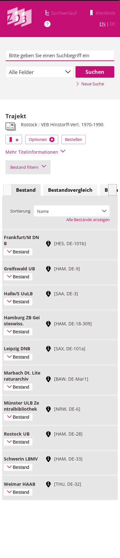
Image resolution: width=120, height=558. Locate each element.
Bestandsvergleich (70, 190)
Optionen (42, 139)
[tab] (26, 190)
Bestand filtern (28, 167)
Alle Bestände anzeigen (88, 219)
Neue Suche (90, 84)
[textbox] (60, 55)
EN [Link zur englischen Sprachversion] (103, 24)
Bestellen (73, 139)
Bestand (26, 190)
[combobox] (39, 72)
